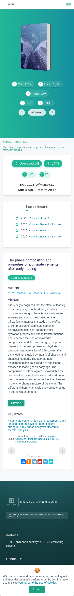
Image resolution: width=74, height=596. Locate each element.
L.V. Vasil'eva (52, 293)
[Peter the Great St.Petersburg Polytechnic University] (11, 505)
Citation (16, 403)
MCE (11, 4)
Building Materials (22, 277)
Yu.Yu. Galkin (16, 293)
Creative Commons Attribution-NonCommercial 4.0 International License (37, 439)
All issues (37, 112)
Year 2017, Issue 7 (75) (15, 142)
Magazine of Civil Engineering (38, 501)
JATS (53, 163)
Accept (37, 589)
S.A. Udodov (34, 293)
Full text (55, 224)
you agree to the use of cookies (37, 582)
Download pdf (27, 163)
